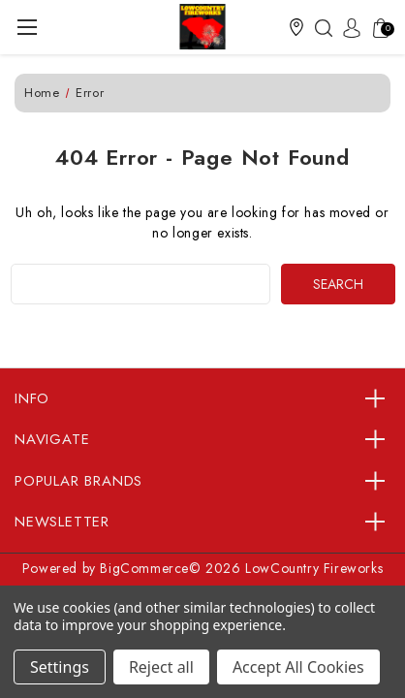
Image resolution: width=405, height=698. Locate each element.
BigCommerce (144, 568)
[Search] (318, 27)
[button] (296, 27)
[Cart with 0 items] (375, 27)
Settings (59, 667)
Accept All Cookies (298, 667)
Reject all (161, 667)
